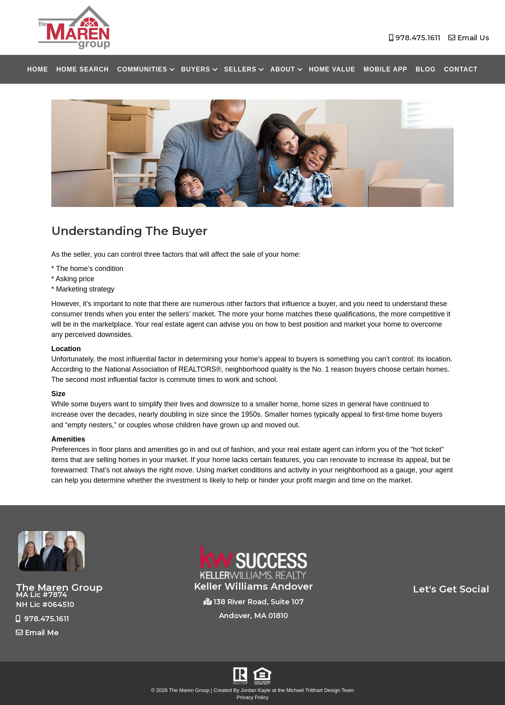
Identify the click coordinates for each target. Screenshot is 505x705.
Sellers (240, 69)
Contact (461, 69)
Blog (425, 69)
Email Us (473, 38)
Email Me (42, 632)
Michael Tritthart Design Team (320, 690)
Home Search (82, 69)
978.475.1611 (417, 38)
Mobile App (386, 69)
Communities (142, 69)
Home (37, 69)
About (282, 69)
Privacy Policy (253, 697)
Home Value (332, 69)
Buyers (195, 69)
